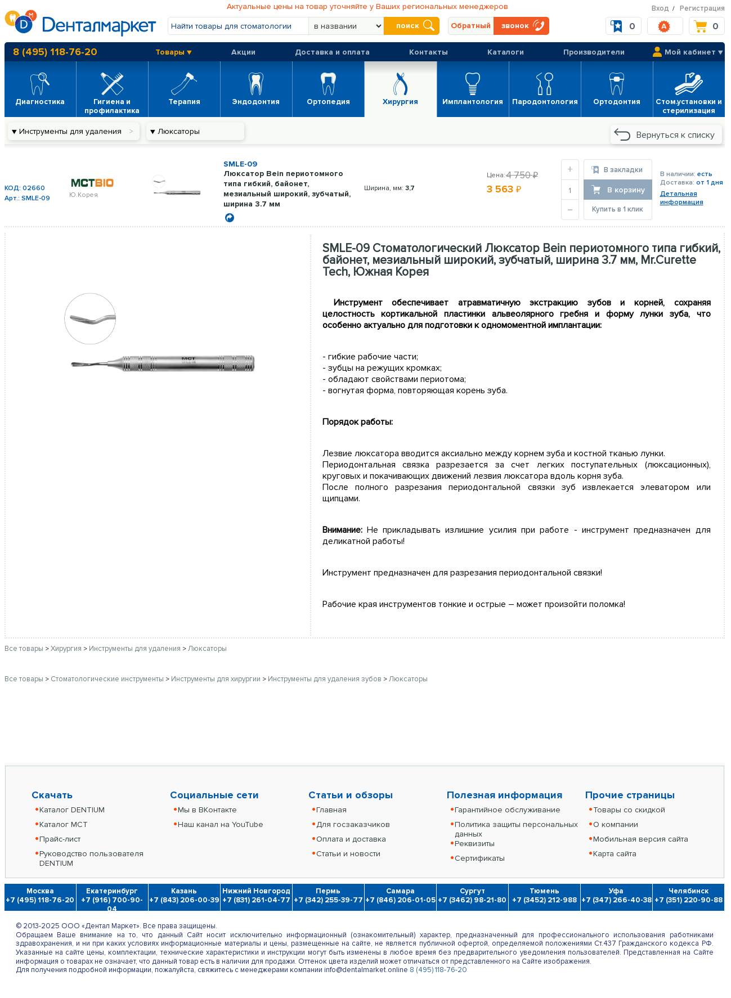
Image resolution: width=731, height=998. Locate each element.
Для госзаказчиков (353, 824)
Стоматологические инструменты (108, 679)
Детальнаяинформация (681, 198)
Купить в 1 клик (617, 209)
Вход (660, 8)
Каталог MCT (63, 824)
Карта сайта (614, 853)
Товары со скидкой (629, 810)
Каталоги (505, 52)
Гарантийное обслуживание (507, 810)
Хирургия (67, 648)
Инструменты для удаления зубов (325, 679)
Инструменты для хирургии (216, 679)
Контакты (428, 52)
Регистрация (702, 8)
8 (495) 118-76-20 (55, 52)
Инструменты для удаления (135, 648)
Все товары (24, 648)
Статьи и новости (348, 853)
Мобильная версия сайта (640, 839)
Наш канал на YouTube (220, 824)
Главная (331, 810)
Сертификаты (480, 858)
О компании (615, 824)
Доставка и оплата (332, 52)
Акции (243, 52)
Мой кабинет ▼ (694, 52)
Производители (594, 52)
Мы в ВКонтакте (207, 810)
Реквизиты (475, 843)
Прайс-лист (59, 839)
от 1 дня (709, 182)
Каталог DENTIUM (72, 810)
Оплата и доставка (351, 839)
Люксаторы (207, 648)
